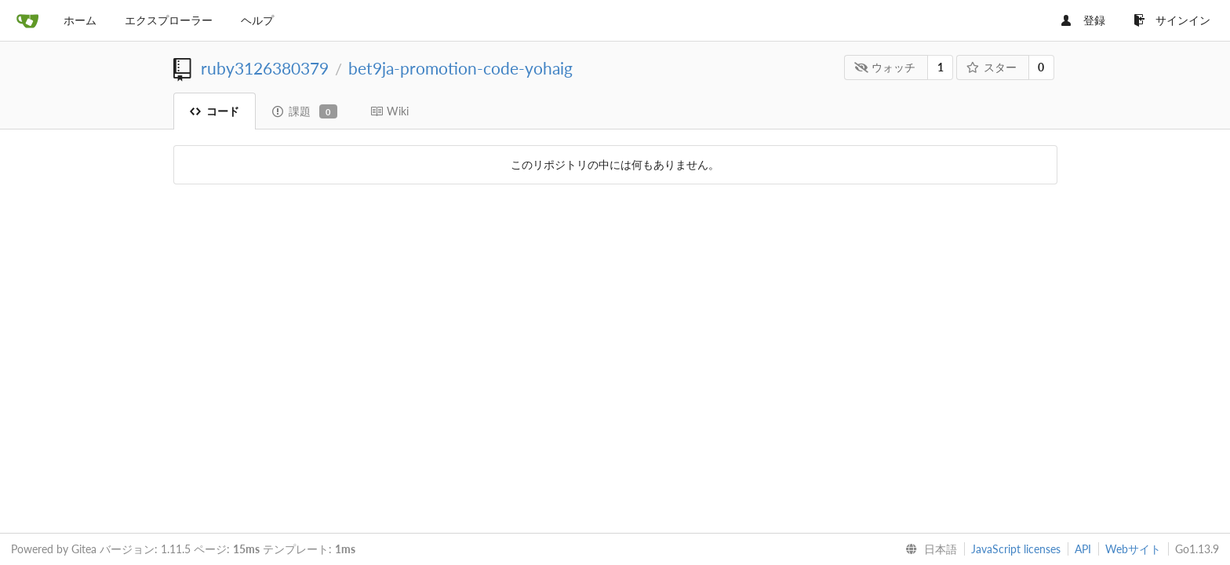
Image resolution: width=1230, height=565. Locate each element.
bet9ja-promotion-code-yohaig (460, 68)
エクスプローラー (169, 20)
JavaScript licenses (1016, 549)
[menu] (928, 549)
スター (991, 67)
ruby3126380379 (265, 68)
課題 (304, 111)
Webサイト (1133, 549)
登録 (1083, 20)
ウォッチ (885, 67)
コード (214, 111)
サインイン (1172, 20)
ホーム (80, 20)
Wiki (389, 111)
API (1083, 549)
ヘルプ (257, 20)
